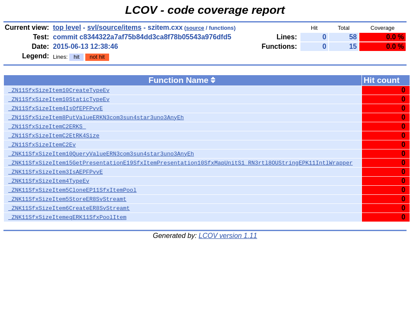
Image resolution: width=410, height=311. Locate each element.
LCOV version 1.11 (228, 235)
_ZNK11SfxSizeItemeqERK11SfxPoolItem (67, 217)
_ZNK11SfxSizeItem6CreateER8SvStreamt (69, 208)
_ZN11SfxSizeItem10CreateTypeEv (59, 90)
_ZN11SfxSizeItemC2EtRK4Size (54, 136)
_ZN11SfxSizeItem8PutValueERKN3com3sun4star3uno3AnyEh (96, 117)
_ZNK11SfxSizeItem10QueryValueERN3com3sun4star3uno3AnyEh (101, 154)
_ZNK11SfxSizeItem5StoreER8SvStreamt (67, 199)
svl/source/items (114, 27)
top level (67, 27)
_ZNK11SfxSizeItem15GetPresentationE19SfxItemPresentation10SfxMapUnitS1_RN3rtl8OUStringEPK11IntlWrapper (180, 163)
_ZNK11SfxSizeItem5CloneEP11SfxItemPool (72, 190)
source (195, 28)
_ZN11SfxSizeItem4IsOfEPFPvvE (55, 108)
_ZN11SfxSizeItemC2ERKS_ (47, 126)
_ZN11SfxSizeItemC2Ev (42, 145)
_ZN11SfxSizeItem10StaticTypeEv (59, 99)
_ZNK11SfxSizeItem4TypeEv (48, 181)
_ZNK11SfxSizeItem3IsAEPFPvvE (55, 172)
